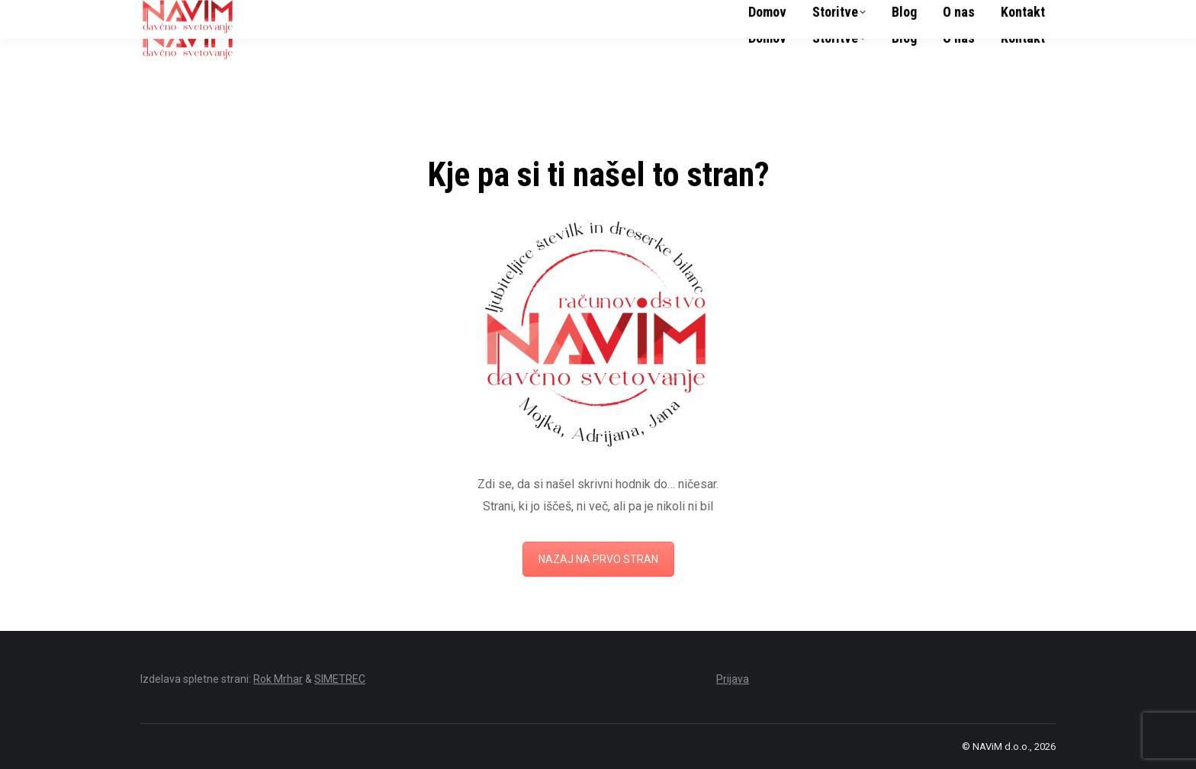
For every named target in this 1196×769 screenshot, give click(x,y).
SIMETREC (339, 679)
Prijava (732, 679)
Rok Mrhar (278, 679)
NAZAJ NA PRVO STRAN (598, 559)
